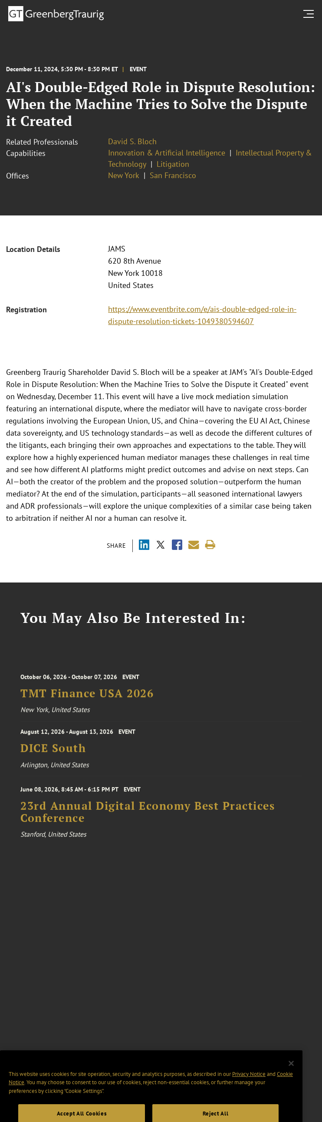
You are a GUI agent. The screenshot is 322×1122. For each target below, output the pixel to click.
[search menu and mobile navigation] (310, 14)
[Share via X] (160, 545)
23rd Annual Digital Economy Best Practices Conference (147, 816)
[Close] (291, 1075)
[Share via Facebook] (177, 545)
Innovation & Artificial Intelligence (166, 153)
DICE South (53, 751)
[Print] (210, 544)
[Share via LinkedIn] (144, 545)
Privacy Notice (249, 1085)
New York (123, 175)
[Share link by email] (193, 544)
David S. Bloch (132, 141)
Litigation (173, 164)
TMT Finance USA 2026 (87, 698)
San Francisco (173, 175)
